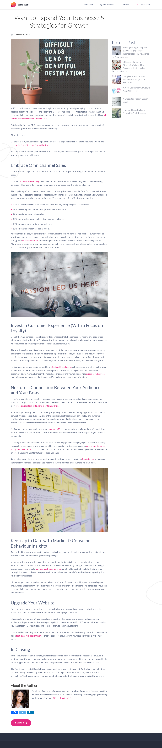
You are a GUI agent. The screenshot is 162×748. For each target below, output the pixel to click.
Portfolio (88, 4)
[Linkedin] (30, 712)
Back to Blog (21, 723)
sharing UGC (54, 429)
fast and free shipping (62, 367)
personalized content (95, 374)
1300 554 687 (145, 4)
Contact (125, 4)
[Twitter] (22, 712)
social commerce (30, 240)
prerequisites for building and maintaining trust (37, 406)
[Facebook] (14, 712)
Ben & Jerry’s (88, 459)
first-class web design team (28, 635)
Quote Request (107, 4)
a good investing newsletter (48, 569)
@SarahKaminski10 (62, 698)
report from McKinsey (29, 181)
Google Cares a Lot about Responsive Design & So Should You (134, 79)
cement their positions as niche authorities (30, 145)
